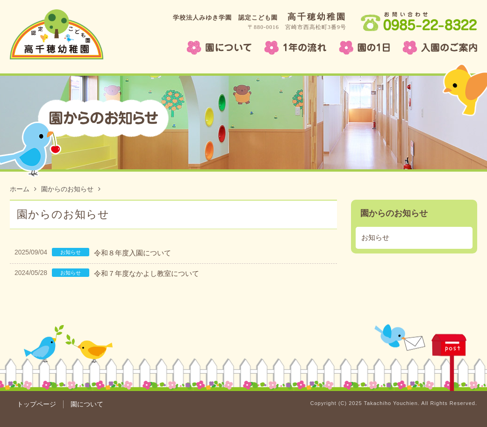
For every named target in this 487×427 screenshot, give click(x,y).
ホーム (23, 189)
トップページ (36, 404)
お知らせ (375, 237)
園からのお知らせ (70, 189)
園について (87, 404)
